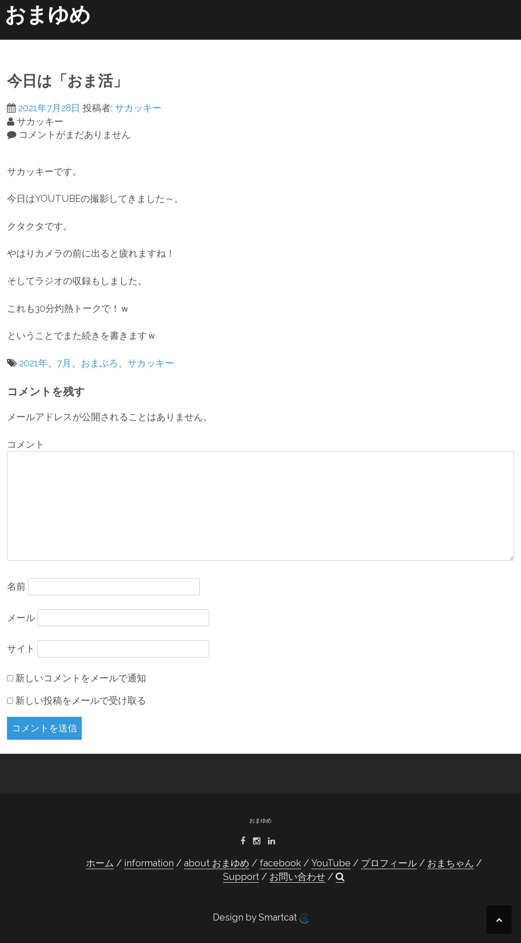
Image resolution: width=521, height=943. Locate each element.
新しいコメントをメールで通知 (80, 678)
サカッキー (138, 108)
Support (421, 43)
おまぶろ (99, 363)
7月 (64, 363)
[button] (502, 44)
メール (21, 617)
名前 (16, 586)
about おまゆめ (171, 43)
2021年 (33, 363)
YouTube (269, 43)
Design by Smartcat (261, 917)
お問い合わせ (467, 43)
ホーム (69, 43)
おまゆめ (48, 14)
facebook (224, 43)
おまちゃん (378, 43)
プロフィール (316, 43)
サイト (21, 648)
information (112, 43)
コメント (25, 444)
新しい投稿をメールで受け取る (80, 700)
